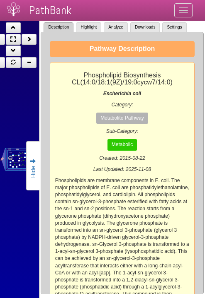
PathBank (50, 10)
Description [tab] (58, 27)
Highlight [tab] (89, 27)
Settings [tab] (174, 27)
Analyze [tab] (115, 27)
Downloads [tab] (145, 27)
